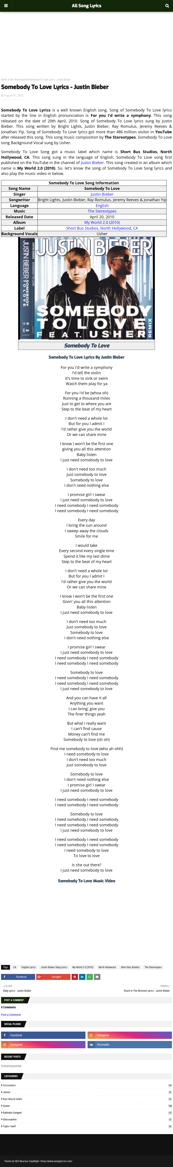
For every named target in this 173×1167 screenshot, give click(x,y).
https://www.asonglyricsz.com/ (56, 1161)
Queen (87, 1105)
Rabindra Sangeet (87, 1112)
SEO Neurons (21, 1161)
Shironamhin (87, 1119)
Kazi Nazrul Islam (87, 1099)
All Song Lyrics (86, 6)
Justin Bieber (92, 162)
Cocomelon (87, 1085)
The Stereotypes (18, 79)
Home (4, 79)
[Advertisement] (86, 35)
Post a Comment (11, 1014)
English (102, 205)
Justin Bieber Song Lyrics (54, 967)
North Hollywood (115, 228)
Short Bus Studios (82, 228)
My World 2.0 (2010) (102, 222)
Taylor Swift (87, 1126)
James (87, 1092)
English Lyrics (29, 967)
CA (135, 228)
